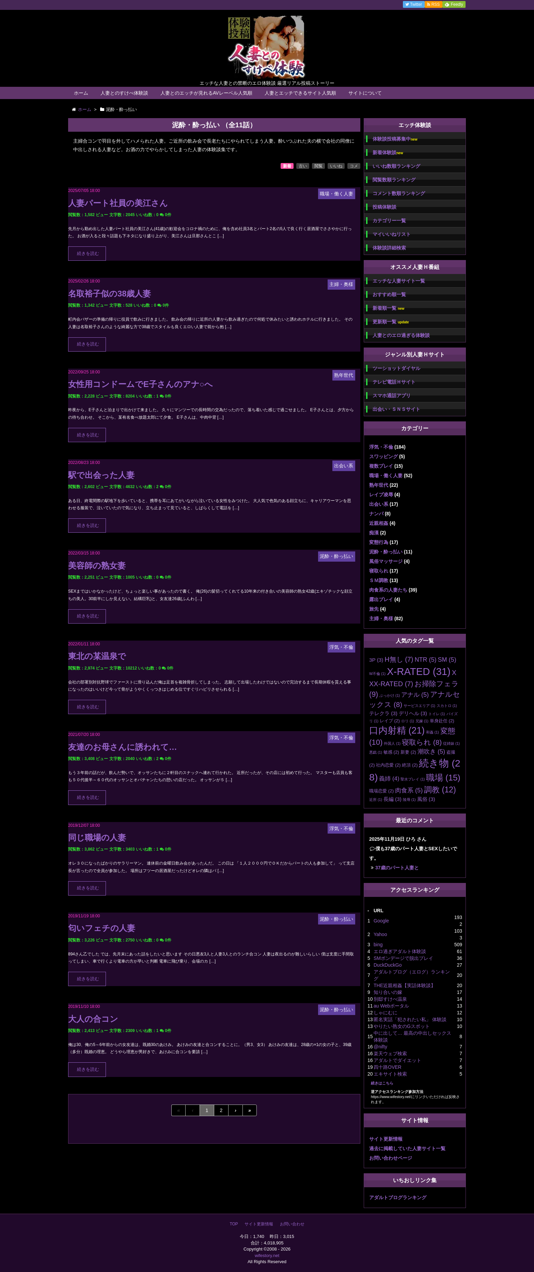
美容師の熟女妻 (97, 565)
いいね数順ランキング (396, 166)
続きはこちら (382, 1083)
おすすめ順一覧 (389, 294)
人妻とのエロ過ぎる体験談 (401, 335)
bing (378, 944)
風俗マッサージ (386, 561)
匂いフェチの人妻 (101, 928)
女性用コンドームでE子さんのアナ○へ (140, 384)
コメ (354, 166)
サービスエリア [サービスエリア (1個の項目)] (419, 706)
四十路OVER (388, 1067)
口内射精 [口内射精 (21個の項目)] (397, 730)
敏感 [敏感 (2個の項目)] (391, 752)
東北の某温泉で (97, 656)
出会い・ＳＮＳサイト (396, 409)
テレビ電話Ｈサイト (394, 382)
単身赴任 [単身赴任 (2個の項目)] (442, 720)
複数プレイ (381, 466)
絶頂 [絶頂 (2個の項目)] (410, 765)
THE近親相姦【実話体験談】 (405, 985)
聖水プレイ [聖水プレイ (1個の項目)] (412, 779)
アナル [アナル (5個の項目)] (415, 694)
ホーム (81, 93)
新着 (287, 166)
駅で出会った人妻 (101, 475)
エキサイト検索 (390, 1074)
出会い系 (378, 504)
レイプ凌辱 (381, 494)
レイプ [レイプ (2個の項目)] (390, 720)
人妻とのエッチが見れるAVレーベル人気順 (206, 93)
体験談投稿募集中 (395, 139)
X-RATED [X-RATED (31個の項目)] (419, 671)
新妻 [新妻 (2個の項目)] (408, 752)
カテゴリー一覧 (389, 220)
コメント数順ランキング (399, 193)
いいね (336, 166)
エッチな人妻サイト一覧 (399, 280)
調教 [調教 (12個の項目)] (440, 789)
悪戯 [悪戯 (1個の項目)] (375, 752)
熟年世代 (378, 485)
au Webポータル (391, 1006)
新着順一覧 (388, 308)
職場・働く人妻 (386, 475)
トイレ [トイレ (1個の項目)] (436, 714)
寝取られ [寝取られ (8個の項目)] (422, 742)
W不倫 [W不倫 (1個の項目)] (377, 674)
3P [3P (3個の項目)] (376, 660)
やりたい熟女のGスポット (402, 1026)
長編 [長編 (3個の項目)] (392, 799)
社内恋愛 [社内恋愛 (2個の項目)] (388, 765)
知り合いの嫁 (388, 992)
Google (381, 920)
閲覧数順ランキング (394, 179)
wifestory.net (267, 1255)
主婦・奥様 (381, 618)
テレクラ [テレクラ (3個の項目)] (383, 713)
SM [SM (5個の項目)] (447, 659)
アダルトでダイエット (397, 1060)
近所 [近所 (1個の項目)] (375, 800)
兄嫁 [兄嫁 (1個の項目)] (421, 721)
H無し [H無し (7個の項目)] (398, 659)
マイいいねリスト (392, 234)
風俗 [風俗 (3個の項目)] (426, 799)
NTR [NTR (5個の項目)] (425, 659)
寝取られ (378, 571)
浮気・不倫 (381, 447)
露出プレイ (381, 599)
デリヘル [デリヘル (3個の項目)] (413, 713)
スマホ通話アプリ (392, 395)
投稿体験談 (384, 207)
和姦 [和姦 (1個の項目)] (432, 732)
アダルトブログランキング (397, 1197)
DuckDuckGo (388, 965)
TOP (234, 1224)
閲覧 (318, 166)
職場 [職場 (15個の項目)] (443, 777)
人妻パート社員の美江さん (118, 203)
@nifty (380, 1046)
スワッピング (383, 456)
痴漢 (374, 532)
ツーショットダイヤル (396, 368)
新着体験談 (388, 152)
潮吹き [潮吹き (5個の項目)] (431, 751)
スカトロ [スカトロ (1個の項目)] (447, 706)
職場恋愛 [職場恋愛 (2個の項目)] (381, 790)
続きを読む (88, 253)
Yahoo (380, 934)
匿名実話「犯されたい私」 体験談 (410, 1019)
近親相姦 (378, 523)
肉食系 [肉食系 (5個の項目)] (409, 790)
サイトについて (365, 93)
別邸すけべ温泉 (390, 999)
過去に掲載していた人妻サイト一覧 (407, 1148)
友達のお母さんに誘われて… (122, 747)
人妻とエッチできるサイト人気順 (300, 93)
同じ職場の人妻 (97, 837)
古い (303, 166)
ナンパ (376, 513)
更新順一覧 (391, 321)
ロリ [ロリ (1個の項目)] (407, 721)
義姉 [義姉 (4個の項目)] (389, 778)
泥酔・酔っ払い (386, 551)
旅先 (374, 609)
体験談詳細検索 (389, 247)
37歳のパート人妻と (397, 867)
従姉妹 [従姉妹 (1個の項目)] (451, 743)
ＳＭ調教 (378, 580)
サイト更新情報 (386, 1139)
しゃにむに (385, 1012)
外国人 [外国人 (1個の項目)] (392, 743)
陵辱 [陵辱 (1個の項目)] (409, 800)
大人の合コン (93, 1019)
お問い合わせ (292, 1224)
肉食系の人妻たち (388, 590)
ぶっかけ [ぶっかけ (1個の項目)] (389, 695)
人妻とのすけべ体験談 (124, 93)
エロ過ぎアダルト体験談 (400, 951)
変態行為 (378, 542)
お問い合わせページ (390, 1158)
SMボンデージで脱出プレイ (403, 958)
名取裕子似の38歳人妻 (109, 293)
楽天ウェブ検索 (390, 1053)
